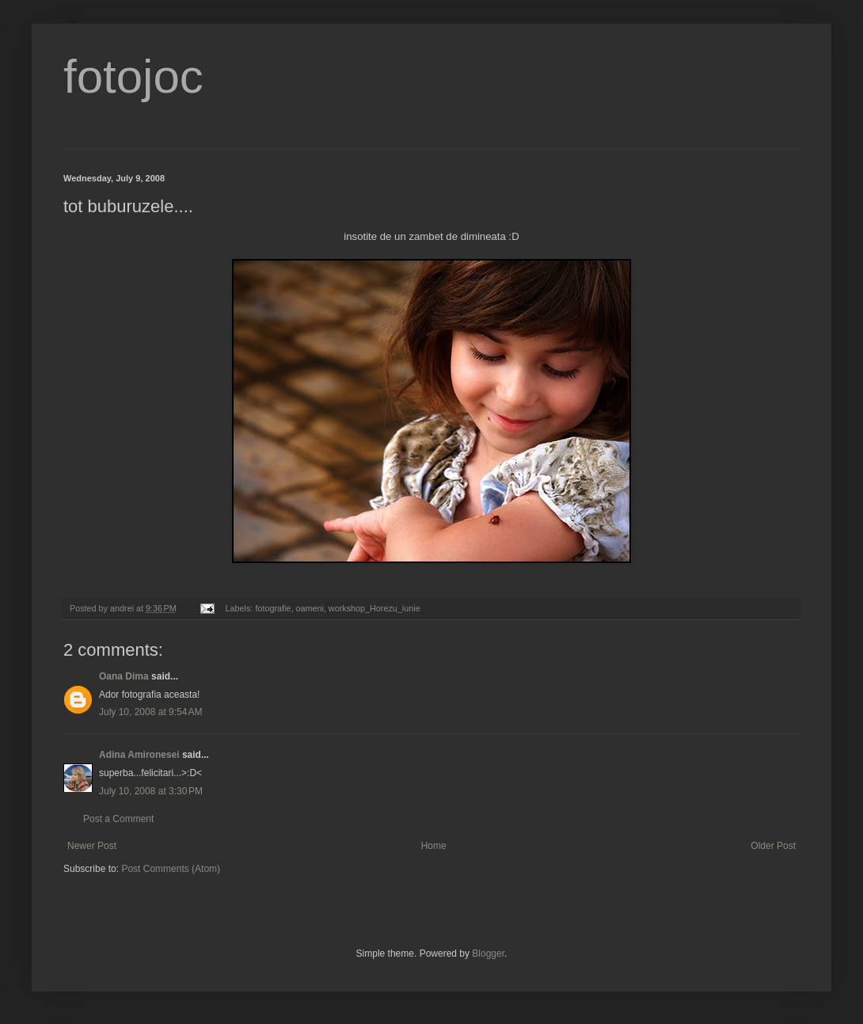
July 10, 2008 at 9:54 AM (150, 712)
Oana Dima (124, 676)
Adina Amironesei (139, 754)
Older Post (773, 845)
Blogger (488, 953)
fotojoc (133, 76)
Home (434, 845)
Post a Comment (118, 818)
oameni (309, 608)
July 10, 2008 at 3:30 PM (151, 791)
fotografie (273, 608)
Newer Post (91, 845)
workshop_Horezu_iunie (374, 608)
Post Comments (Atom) (170, 868)
